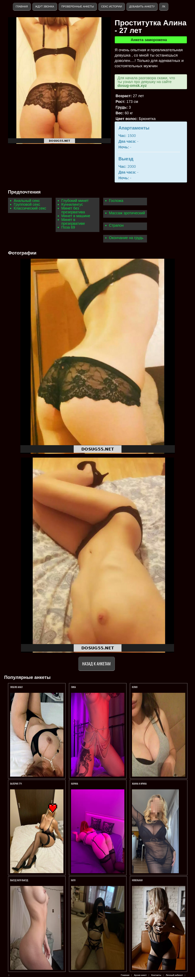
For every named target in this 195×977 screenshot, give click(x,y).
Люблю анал (16, 687)
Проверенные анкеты (77, 6)
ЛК (163, 6)
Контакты (156, 975)
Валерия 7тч (16, 783)
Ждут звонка (44, 6)
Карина (74, 783)
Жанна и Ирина (139, 783)
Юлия (134, 687)
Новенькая (137, 880)
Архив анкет (140, 975)
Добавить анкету (142, 6)
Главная (22, 6)
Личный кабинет (174, 975)
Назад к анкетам (96, 664)
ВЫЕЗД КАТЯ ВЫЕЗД (19, 880)
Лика (73, 687)
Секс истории (111, 6)
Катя (73, 880)
